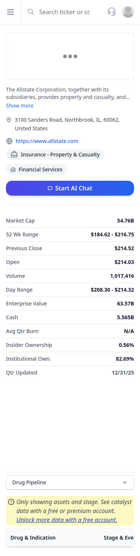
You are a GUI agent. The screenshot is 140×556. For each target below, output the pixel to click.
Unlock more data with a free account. (66, 520)
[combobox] (63, 12)
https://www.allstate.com (47, 141)
